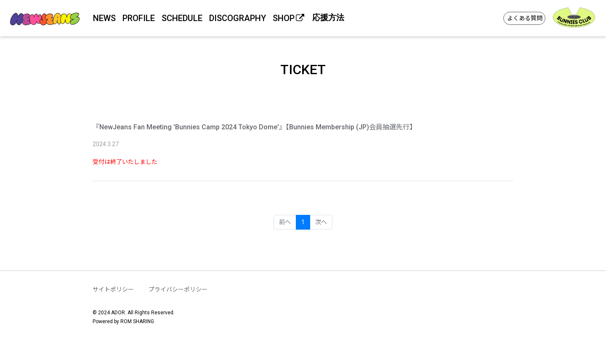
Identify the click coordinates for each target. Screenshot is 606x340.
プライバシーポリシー (178, 289)
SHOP (289, 18)
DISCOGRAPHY (237, 18)
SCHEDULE (182, 18)
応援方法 (328, 17)
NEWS (104, 18)
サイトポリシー (113, 289)
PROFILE (138, 18)
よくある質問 (524, 18)
